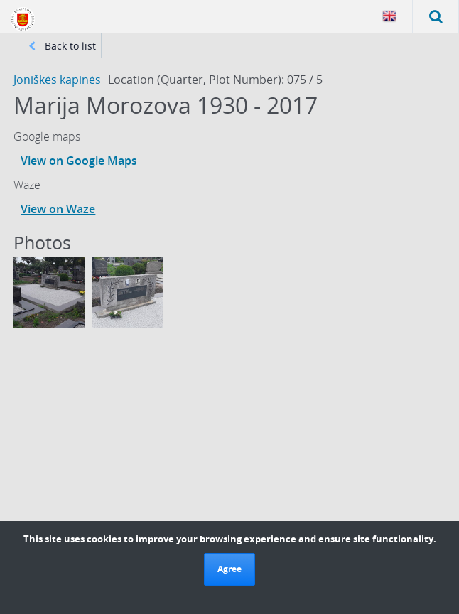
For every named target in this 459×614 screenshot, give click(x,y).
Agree (229, 569)
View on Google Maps (79, 160)
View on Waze (58, 209)
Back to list (62, 46)
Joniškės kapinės (57, 79)
